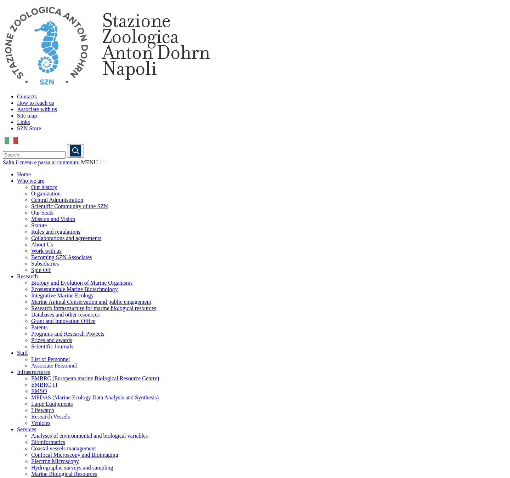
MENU (89, 162)
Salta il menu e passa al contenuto (41, 162)
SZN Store (29, 128)
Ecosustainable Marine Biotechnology (74, 289)
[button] (103, 162)
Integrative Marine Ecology (62, 295)
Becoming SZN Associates (61, 257)
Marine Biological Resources (64, 474)
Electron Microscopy (55, 461)
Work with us (46, 251)
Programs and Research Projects (67, 334)
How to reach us (35, 103)
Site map (27, 116)
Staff (22, 353)
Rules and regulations (55, 232)
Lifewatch (42, 410)
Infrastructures (33, 372)
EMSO (39, 391)
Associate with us (37, 109)
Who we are (30, 181)
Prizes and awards (51, 340)
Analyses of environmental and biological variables (89, 436)
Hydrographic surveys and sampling (72, 468)
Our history (44, 187)
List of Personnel (50, 359)
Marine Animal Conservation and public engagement (91, 302)
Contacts (27, 96)
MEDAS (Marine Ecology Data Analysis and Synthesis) (95, 397)
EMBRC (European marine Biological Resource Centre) (95, 378)
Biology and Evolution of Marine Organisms (81, 283)
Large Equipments (52, 404)
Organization (46, 193)
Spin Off (41, 270)
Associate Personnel (54, 366)
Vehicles (40, 423)
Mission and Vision (53, 219)
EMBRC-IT (44, 385)
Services (26, 429)
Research (27, 276)
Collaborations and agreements (66, 238)
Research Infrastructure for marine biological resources (93, 308)
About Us (42, 244)
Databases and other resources (65, 315)
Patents (39, 327)
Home (24, 174)
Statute (39, 225)
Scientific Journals (52, 346)
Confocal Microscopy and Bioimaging (74, 455)
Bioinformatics (48, 442)
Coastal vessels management (63, 448)
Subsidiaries (45, 264)
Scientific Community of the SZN (69, 206)
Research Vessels (50, 417)
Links (23, 122)
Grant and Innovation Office (63, 321)
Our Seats (42, 213)
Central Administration (57, 200)
